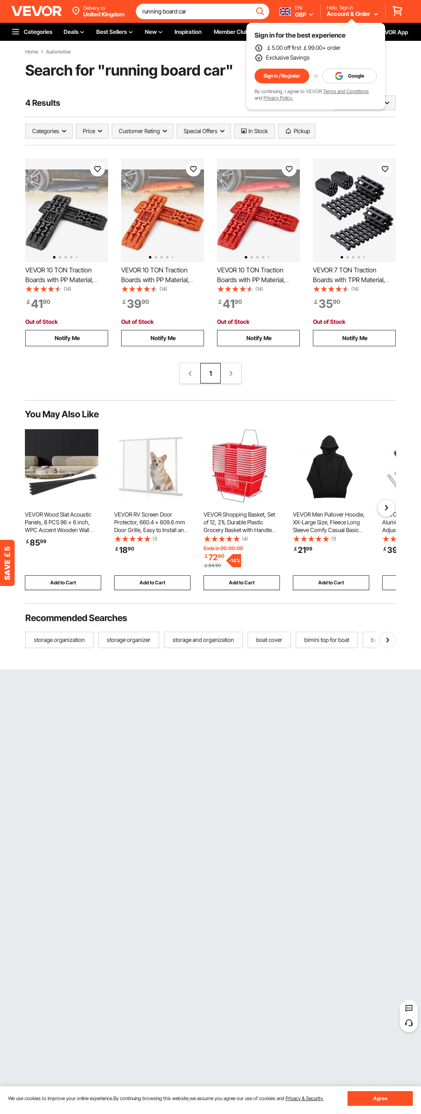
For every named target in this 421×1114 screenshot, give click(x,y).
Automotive (58, 52)
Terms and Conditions (346, 91)
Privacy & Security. (305, 1098)
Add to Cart (63, 582)
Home (31, 52)
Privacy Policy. (278, 98)
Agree (380, 1098)
